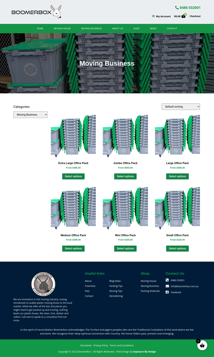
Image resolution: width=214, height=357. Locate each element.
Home (40, 28)
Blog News (115, 280)
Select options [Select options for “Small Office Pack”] (177, 248)
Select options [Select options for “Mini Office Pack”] (125, 248)
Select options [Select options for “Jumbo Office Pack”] (125, 176)
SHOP (136, 28)
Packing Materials (150, 291)
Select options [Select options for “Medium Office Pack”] (73, 248)
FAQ (87, 291)
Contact (172, 28)
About (88, 280)
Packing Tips (116, 286)
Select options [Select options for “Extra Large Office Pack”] (73, 176)
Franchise (90, 286)
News (153, 28)
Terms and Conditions (122, 345)
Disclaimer (86, 345)
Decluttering (116, 296)
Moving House (62, 28)
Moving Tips (115, 291)
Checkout (195, 16)
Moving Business (91, 28)
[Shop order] (181, 106)
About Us (117, 28)
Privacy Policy (100, 345)
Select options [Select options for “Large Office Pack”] (177, 176)
